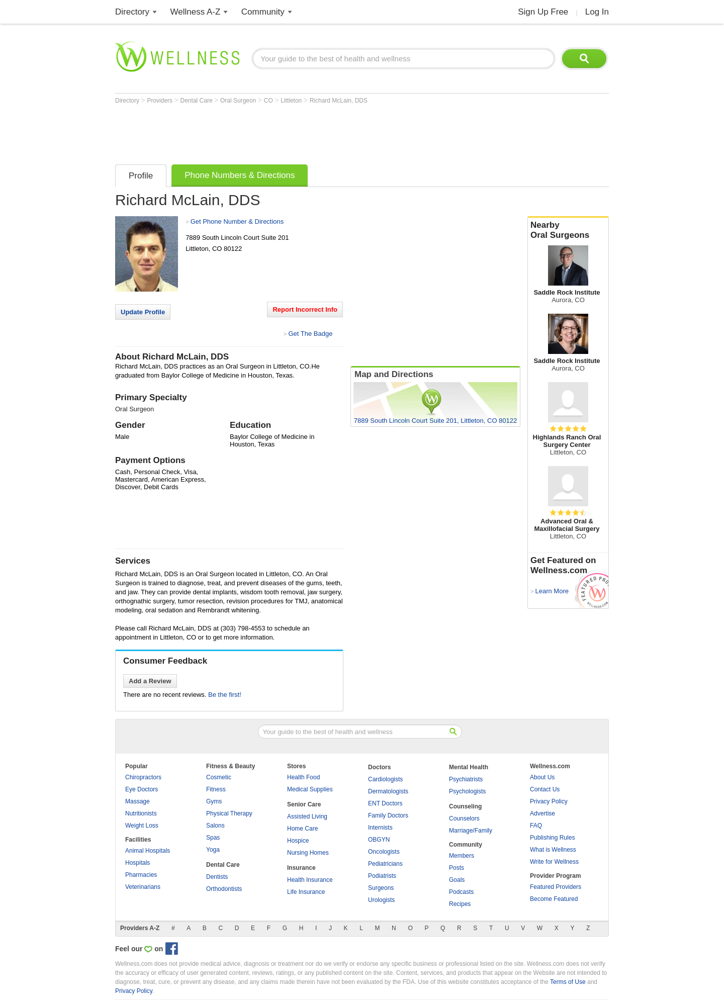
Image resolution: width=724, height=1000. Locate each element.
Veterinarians (142, 886)
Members (461, 855)
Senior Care (304, 804)
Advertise (542, 813)
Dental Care (197, 100)
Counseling (465, 806)
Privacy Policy (549, 801)
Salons (215, 825)
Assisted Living (307, 816)
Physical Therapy (229, 813)
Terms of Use (568, 981)
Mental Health (468, 767)
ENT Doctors (385, 803)
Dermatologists (388, 791)
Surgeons (381, 887)
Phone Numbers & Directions (240, 175)
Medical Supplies (310, 789)
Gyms (214, 801)
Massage (137, 801)
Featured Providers (555, 886)
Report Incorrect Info (305, 309)
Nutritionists (141, 813)
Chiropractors (143, 777)
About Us (542, 777)
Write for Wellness (554, 861)
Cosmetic (218, 777)
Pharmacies (141, 874)
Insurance (301, 867)
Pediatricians (385, 863)
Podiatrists (382, 875)
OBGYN (379, 839)
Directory (132, 12)
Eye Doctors (141, 789)
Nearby (568, 230)
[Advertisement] (298, 131)
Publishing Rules (552, 837)
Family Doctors (388, 815)
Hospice (298, 840)
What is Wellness (553, 849)
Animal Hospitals (147, 850)
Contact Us (545, 789)
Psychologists (467, 791)
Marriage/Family (470, 830)
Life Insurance (306, 891)
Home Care (302, 828)
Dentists (217, 876)
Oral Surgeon (239, 100)
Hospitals (137, 862)
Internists (380, 827)
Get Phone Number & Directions (237, 221)
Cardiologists (385, 779)
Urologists (381, 899)
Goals (457, 879)
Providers (160, 100)
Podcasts (461, 891)
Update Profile (143, 312)
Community (263, 12)
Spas (213, 837)
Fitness (216, 789)
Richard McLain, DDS (339, 100)
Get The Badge (310, 333)
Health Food (303, 777)
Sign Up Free (543, 12)
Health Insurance (310, 879)
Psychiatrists (466, 779)
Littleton (292, 100)
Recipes (460, 903)
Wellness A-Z (195, 12)
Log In (597, 12)
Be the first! (224, 694)
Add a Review (150, 681)
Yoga (213, 849)
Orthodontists (224, 888)
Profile (141, 175)
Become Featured (554, 898)
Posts (456, 867)
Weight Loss (141, 825)
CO (269, 100)
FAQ (536, 825)
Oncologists (384, 851)
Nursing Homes (308, 852)
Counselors (464, 818)
